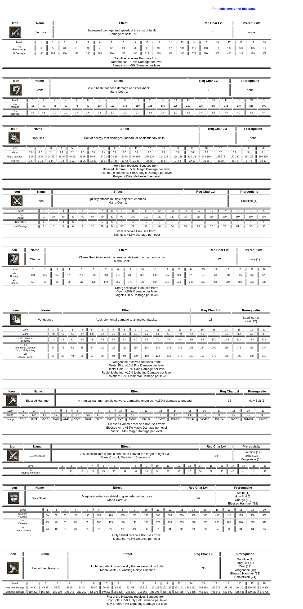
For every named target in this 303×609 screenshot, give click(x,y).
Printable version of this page (233, 8)
